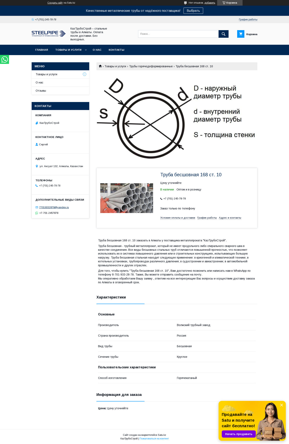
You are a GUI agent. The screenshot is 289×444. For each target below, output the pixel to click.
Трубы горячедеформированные (151, 66)
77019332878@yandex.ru (54, 207)
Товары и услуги (68, 49)
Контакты (116, 49)
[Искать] (224, 34)
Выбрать (193, 10)
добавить (209, 2)
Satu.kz (162, 435)
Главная (41, 49)
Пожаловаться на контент (154, 438)
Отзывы (41, 90)
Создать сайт (55, 2)
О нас (97, 49)
